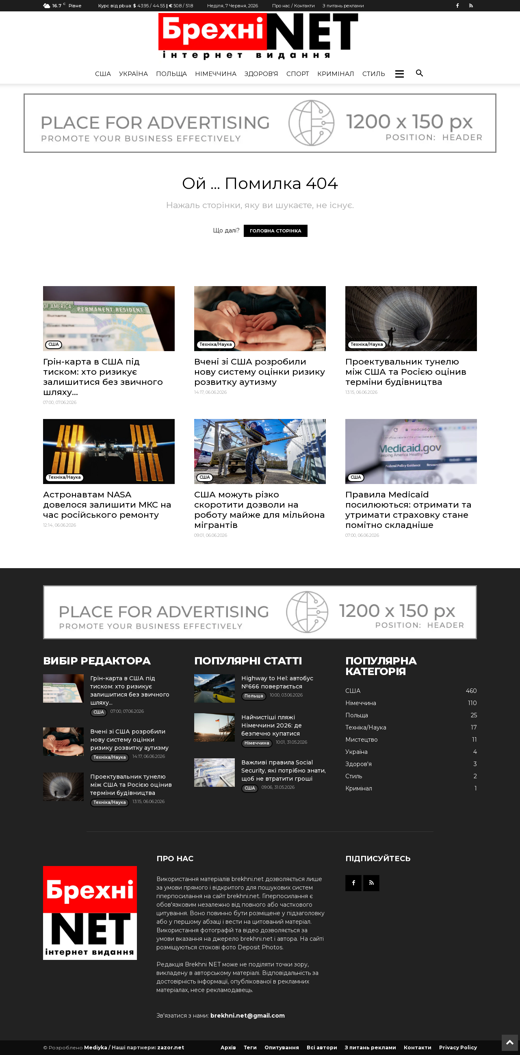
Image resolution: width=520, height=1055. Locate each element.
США (103, 74)
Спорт (297, 74)
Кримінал (335, 74)
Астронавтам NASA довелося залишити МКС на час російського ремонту (107, 504)
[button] (399, 74)
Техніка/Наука (365, 727)
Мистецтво (361, 739)
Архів (228, 1047)
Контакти (417, 1047)
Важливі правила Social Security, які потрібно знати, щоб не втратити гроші (283, 770)
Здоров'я (261, 74)
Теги (250, 1047)
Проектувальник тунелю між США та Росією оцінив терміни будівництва (405, 371)
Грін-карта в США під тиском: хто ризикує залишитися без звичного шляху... (103, 376)
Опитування (281, 1047)
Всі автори (322, 1047)
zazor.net (170, 1047)
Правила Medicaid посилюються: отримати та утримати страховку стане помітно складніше (408, 509)
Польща (171, 74)
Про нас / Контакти (293, 6)
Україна (133, 74)
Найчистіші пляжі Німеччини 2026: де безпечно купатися (271, 725)
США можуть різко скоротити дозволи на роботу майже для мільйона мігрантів (259, 509)
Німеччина (215, 74)
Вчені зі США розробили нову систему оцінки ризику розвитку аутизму (259, 371)
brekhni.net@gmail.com (247, 1015)
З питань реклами (343, 6)
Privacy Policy (458, 1047)
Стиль (373, 74)
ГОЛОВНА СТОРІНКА (275, 231)
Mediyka (95, 1047)
